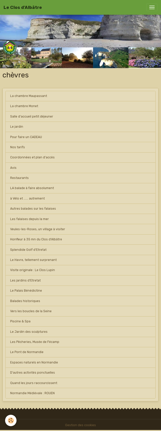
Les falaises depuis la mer (29, 219)
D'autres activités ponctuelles (32, 372)
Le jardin (16, 126)
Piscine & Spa (20, 321)
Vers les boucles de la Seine (31, 311)
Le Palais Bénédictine (26, 290)
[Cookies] (11, 420)
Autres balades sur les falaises (33, 208)
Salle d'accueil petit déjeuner (31, 116)
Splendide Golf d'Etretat (28, 250)
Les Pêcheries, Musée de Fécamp (34, 342)
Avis (13, 168)
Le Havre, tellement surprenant (33, 260)
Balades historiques (25, 301)
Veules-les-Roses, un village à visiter (37, 229)
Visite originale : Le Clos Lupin (32, 270)
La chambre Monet (24, 106)
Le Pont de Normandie (26, 352)
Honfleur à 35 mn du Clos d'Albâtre (36, 239)
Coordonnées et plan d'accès (32, 157)
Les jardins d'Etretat (25, 280)
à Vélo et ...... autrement (27, 198)
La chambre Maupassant (28, 96)
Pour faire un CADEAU (26, 137)
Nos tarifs (17, 147)
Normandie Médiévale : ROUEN (32, 393)
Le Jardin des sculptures (29, 332)
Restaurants (19, 178)
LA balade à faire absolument (32, 188)
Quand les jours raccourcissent (33, 383)
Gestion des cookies (80, 425)
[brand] (23, 7)
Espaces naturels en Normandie (34, 362)
